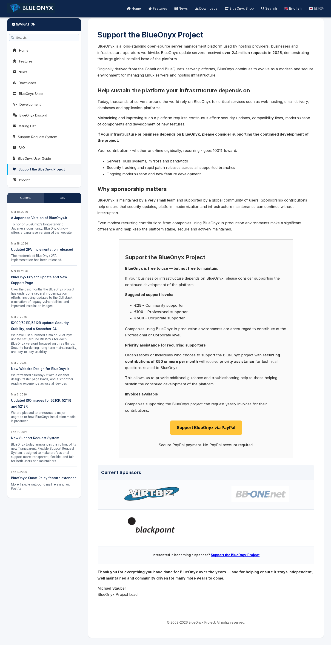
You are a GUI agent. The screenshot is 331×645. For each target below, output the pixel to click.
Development (27, 104)
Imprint (21, 180)
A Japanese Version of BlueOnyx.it (39, 218)
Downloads (206, 8)
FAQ (19, 148)
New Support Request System (35, 438)
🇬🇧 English (293, 8)
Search (269, 8)
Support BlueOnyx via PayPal (206, 427)
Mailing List (24, 126)
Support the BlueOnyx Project (39, 169)
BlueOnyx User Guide (32, 158)
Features (157, 8)
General (25, 197)
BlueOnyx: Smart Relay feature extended (44, 478)
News (181, 8)
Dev (62, 197)
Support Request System (35, 137)
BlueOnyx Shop (239, 8)
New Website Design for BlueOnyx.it (40, 369)
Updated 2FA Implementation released (42, 249)
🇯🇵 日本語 (316, 8)
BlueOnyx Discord (30, 115)
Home (134, 8)
